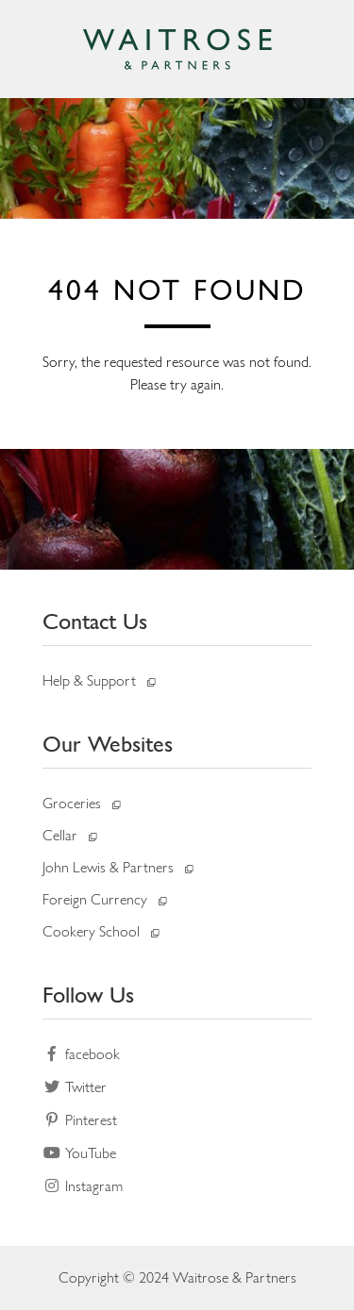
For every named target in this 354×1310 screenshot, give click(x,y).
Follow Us (88, 994)
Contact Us (94, 621)
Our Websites (107, 743)
